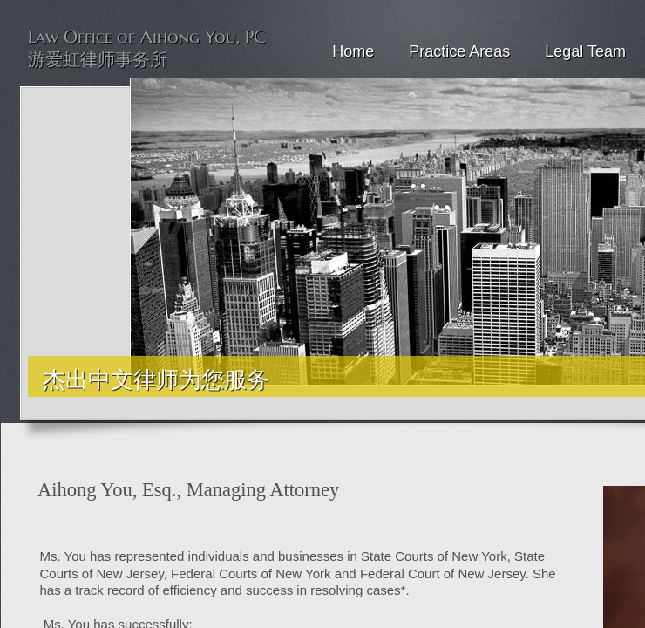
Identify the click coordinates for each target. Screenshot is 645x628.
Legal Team (585, 51)
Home (353, 51)
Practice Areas (459, 51)
